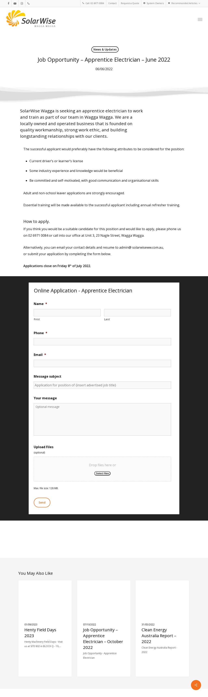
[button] (200, 19)
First (37, 319)
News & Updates (105, 49)
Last (107, 319)
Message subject (47, 376)
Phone (40, 333)
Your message (45, 398)
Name (40, 304)
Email (40, 355)
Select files (102, 473)
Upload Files (43, 447)
